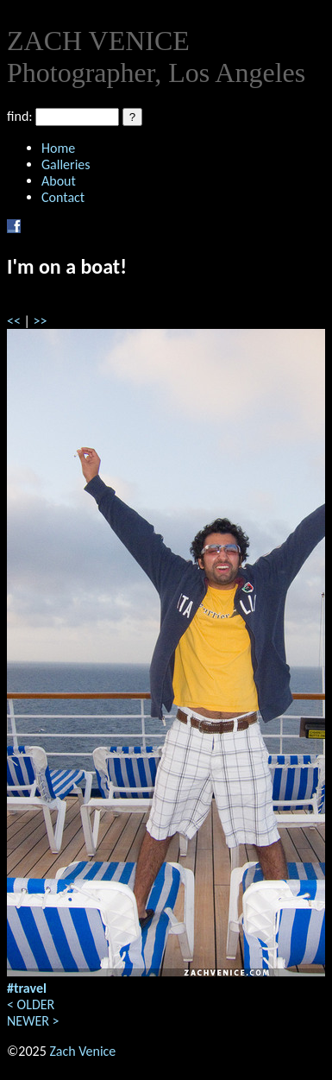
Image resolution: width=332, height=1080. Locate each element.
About (58, 181)
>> (40, 321)
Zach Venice (82, 1051)
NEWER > (33, 1021)
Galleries (66, 164)
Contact (63, 197)
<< (14, 321)
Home (58, 148)
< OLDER (30, 1004)
